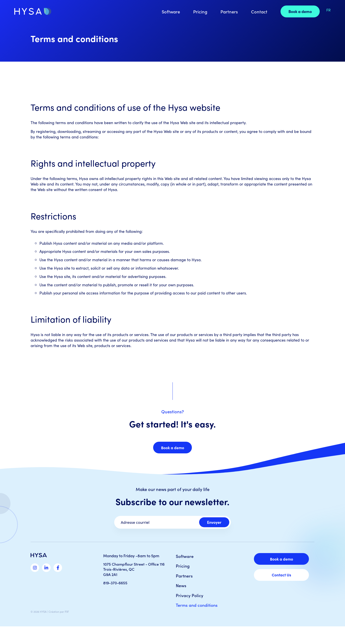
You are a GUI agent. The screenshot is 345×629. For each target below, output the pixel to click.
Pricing (199, 11)
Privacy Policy (190, 597)
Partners (228, 11)
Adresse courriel (135, 523)
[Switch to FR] (327, 9)
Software (169, 11)
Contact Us (281, 576)
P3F (67, 614)
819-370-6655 (116, 583)
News (181, 587)
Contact (258, 11)
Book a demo (298, 11)
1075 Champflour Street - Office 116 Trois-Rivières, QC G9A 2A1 (134, 570)
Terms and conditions (197, 607)
